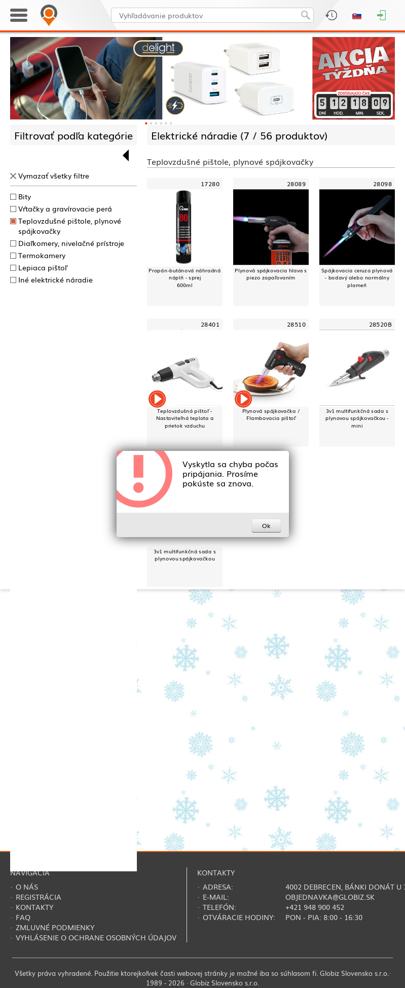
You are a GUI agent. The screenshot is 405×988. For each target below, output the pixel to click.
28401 (210, 324)
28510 (296, 324)
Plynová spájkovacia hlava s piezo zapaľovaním (271, 273)
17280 (210, 183)
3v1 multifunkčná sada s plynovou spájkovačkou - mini (357, 418)
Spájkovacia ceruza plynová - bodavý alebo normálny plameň (356, 277)
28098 (382, 183)
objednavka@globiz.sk (330, 897)
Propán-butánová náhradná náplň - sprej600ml (184, 277)
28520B (380, 324)
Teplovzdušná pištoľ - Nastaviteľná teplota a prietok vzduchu (185, 418)
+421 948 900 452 (314, 907)
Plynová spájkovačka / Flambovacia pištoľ (271, 414)
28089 (296, 183)
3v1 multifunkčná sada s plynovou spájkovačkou (185, 554)
